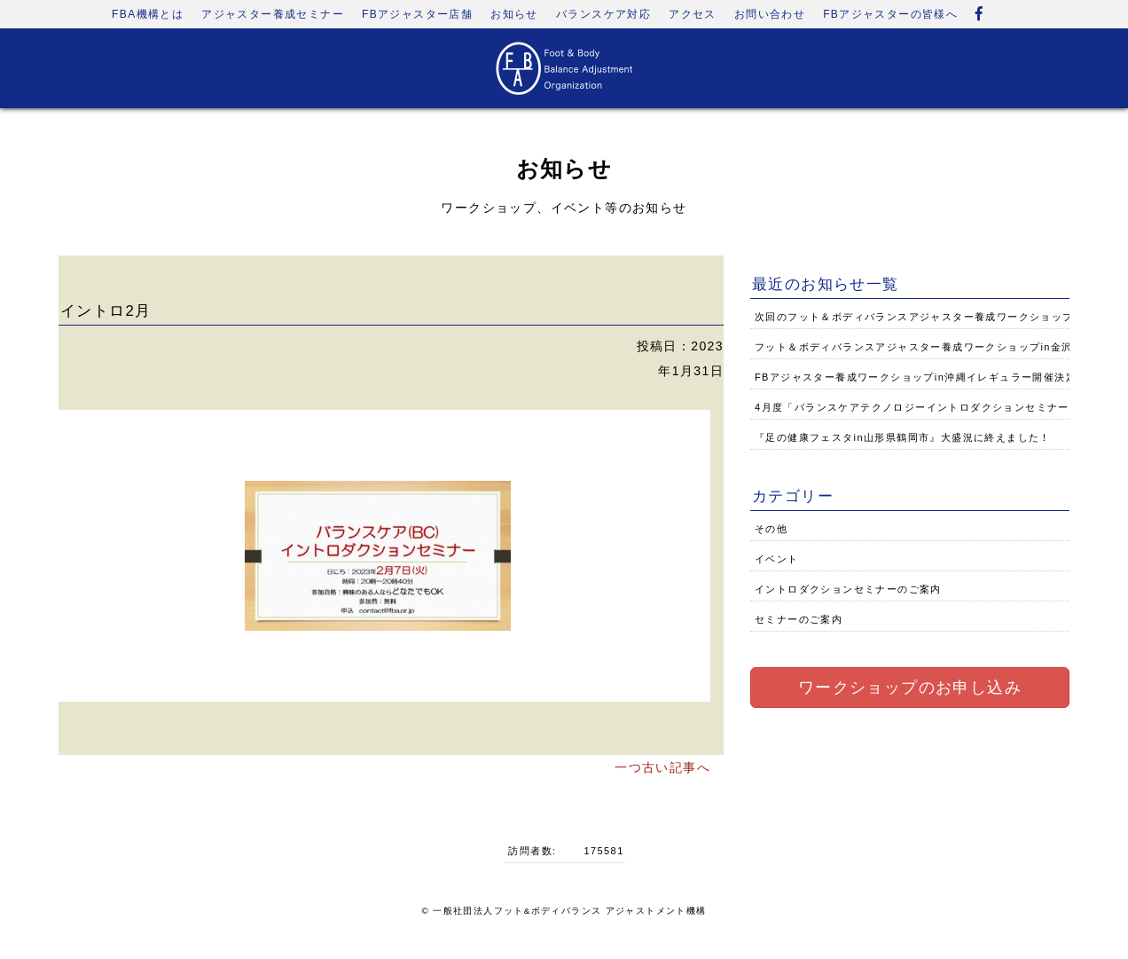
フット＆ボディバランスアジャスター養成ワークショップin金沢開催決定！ (941, 347)
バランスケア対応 (603, 14)
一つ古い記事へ (662, 767)
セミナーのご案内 (798, 619)
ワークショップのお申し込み (910, 687)
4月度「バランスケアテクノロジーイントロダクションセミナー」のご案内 (939, 407)
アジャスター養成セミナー (272, 14)
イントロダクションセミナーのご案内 (848, 589)
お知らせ (514, 14)
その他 (771, 528)
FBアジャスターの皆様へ (890, 14)
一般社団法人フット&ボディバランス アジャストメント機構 (569, 911)
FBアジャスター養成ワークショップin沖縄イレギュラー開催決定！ (921, 377)
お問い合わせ (769, 14)
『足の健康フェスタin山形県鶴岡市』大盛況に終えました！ (903, 437)
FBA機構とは (148, 14)
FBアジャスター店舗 (417, 14)
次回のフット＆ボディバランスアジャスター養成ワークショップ (914, 316)
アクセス (693, 14)
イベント (777, 559)
